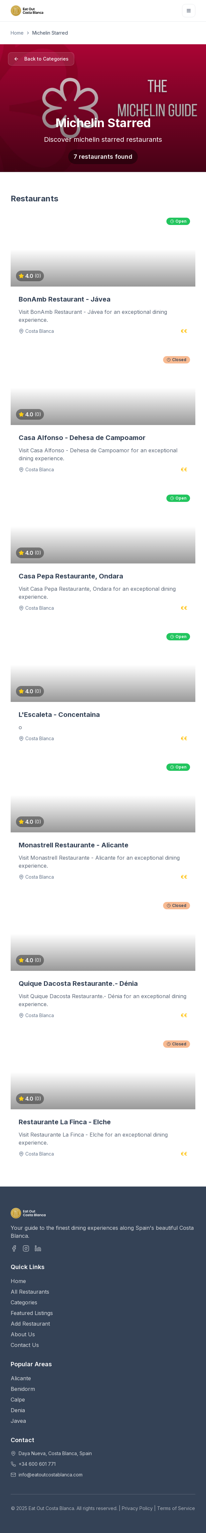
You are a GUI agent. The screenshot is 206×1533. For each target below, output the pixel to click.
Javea (18, 1421)
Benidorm (23, 1389)
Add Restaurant (30, 1323)
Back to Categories (41, 59)
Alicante (21, 1378)
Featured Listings (32, 1313)
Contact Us (25, 1345)
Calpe (18, 1399)
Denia (18, 1410)
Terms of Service (176, 1508)
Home (17, 33)
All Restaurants (30, 1291)
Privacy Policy (137, 1508)
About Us (23, 1334)
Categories (24, 1302)
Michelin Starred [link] (50, 33)
